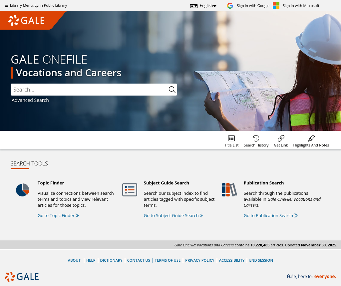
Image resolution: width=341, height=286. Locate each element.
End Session (261, 260)
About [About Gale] (74, 260)
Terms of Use (167, 260)
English (206, 5)
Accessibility (232, 260)
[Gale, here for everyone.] (312, 276)
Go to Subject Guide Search (173, 215)
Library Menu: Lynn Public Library (35, 5)
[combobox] (89, 89)
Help (91, 260)
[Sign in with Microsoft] (296, 5)
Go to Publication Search (271, 215)
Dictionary (111, 260)
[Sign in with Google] (248, 5)
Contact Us (138, 260)
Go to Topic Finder (58, 215)
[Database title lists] (231, 140)
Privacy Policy (199, 260)
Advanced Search (30, 100)
